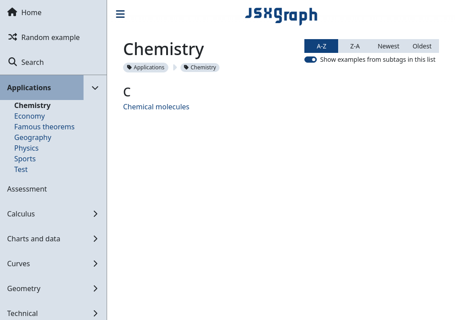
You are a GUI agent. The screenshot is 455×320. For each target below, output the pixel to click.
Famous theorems (44, 127)
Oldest (421, 46)
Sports (25, 159)
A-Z (321, 46)
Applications (145, 67)
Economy (29, 116)
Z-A (354, 46)
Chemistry (32, 105)
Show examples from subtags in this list (377, 59)
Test (21, 169)
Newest (388, 46)
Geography (32, 137)
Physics (26, 148)
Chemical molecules (156, 107)
